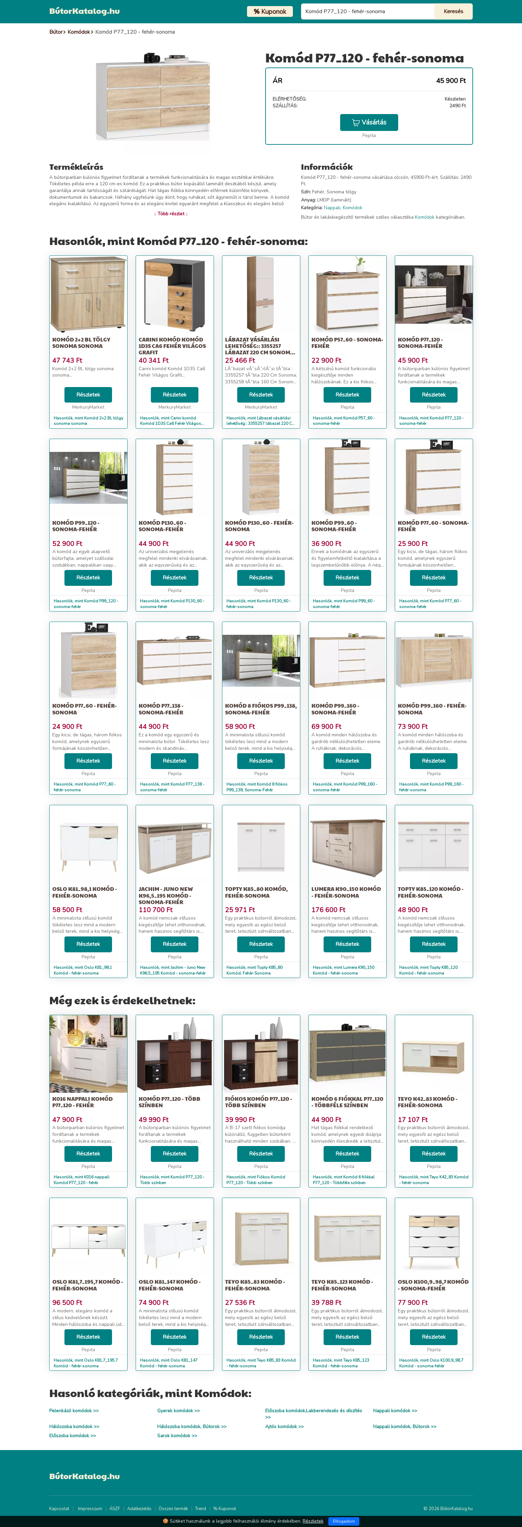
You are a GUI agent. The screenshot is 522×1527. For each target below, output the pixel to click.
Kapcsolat (59, 1509)
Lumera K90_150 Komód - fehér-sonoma (346, 892)
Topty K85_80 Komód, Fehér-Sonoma (256, 892)
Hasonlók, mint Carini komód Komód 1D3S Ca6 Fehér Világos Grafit (170, 423)
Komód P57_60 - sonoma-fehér (347, 342)
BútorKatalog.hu (84, 10)
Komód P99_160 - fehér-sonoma (432, 709)
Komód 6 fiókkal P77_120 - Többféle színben (347, 1102)
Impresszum (90, 1509)
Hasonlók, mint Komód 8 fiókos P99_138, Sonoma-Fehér (256, 787)
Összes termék (173, 1509)
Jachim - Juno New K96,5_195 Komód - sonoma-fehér (166, 895)
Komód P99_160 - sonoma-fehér (335, 709)
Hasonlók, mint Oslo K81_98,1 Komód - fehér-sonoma (83, 970)
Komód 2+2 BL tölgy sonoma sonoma (81, 342)
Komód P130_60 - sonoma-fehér (162, 526)
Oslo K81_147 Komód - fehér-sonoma (170, 1285)
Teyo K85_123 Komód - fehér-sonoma (342, 1285)
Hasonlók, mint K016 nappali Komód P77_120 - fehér (81, 1179)
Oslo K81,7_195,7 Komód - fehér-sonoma (87, 1285)
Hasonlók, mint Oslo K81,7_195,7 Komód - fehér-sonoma (86, 1363)
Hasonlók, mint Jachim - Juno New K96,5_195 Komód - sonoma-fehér (172, 970)
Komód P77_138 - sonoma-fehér (161, 709)
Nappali (332, 207)
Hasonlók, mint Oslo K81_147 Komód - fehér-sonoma (168, 1363)
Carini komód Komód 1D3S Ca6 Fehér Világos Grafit (172, 345)
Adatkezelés (139, 1509)
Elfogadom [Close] (344, 1521)
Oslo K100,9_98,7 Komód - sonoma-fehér (433, 1285)
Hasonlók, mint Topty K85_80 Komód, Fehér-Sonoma (254, 970)
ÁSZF (114, 1509)
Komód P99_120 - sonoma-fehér (76, 526)
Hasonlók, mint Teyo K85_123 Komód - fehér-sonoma (341, 1363)
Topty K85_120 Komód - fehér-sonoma (431, 892)
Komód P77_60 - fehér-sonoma (84, 709)
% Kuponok (224, 1509)
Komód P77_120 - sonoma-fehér (420, 342)
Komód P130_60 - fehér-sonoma (259, 526)
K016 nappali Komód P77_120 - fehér (82, 1102)
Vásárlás (369, 122)
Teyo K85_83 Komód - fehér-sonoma (255, 1285)
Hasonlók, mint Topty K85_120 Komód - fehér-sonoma (428, 970)
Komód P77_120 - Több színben (169, 1102)
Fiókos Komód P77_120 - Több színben (258, 1102)
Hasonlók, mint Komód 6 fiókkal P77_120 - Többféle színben (344, 1179)
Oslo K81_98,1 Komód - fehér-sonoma (84, 892)
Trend (200, 1509)
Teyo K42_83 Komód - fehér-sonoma (428, 1102)
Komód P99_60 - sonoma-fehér (334, 526)
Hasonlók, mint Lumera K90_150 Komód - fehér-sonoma (343, 970)
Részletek (88, 395)
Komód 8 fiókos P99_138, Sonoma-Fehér (261, 709)
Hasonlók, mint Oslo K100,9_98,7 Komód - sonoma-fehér (431, 1363)
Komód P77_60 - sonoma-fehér (433, 526)
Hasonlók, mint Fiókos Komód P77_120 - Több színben (255, 1179)
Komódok (352, 207)
